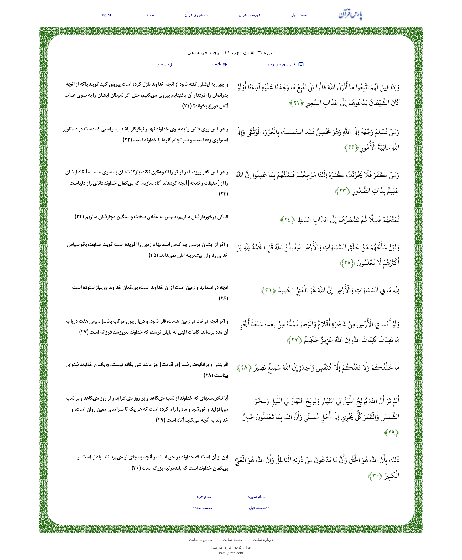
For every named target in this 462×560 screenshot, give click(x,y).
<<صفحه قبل (259, 508)
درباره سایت (263, 539)
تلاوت (220, 64)
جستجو (167, 64)
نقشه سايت (232, 539)
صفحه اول (299, 15)
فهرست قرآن (249, 15)
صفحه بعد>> (202, 508)
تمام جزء (204, 496)
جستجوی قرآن (196, 15)
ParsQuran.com (231, 553)
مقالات (148, 15)
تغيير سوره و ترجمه (284, 64)
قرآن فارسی (221, 547)
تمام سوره (256, 496)
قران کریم (242, 547)
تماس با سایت (200, 539)
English (106, 15)
